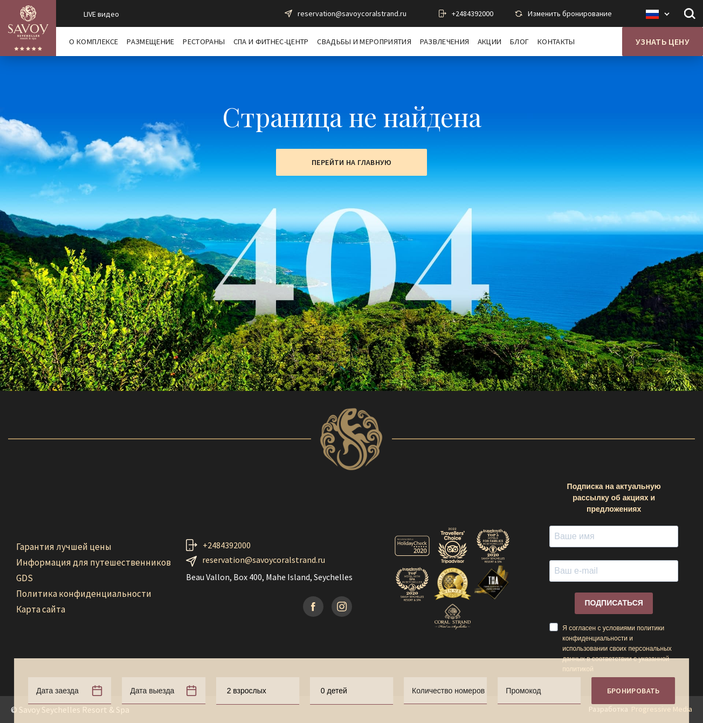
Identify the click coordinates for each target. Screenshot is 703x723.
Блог (519, 41)
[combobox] (257, 691)
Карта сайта (40, 609)
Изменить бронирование (570, 13)
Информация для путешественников (93, 562)
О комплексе (94, 41)
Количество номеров (448, 690)
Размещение (150, 41)
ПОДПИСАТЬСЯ (613, 602)
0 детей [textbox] (334, 690)
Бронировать (633, 691)
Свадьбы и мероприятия (364, 41)
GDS (24, 578)
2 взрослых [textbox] (246, 690)
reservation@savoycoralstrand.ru (352, 13)
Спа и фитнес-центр (271, 41)
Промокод (523, 690)
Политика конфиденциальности (83, 594)
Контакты (556, 41)
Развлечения (445, 41)
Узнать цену (663, 41)
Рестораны (204, 41)
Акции (490, 41)
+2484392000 (472, 13)
